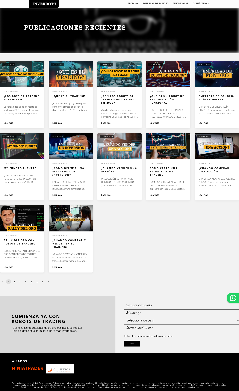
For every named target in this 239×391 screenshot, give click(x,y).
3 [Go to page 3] (20, 281)
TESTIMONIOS (180, 4)
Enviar (132, 343)
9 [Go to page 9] (42, 281)
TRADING (133, 4)
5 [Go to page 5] (31, 281)
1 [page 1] (8, 281)
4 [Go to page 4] (25, 281)
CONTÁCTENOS (201, 4)
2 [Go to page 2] (14, 281)
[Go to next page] (48, 281)
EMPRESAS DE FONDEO (155, 4)
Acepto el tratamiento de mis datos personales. (150, 336)
